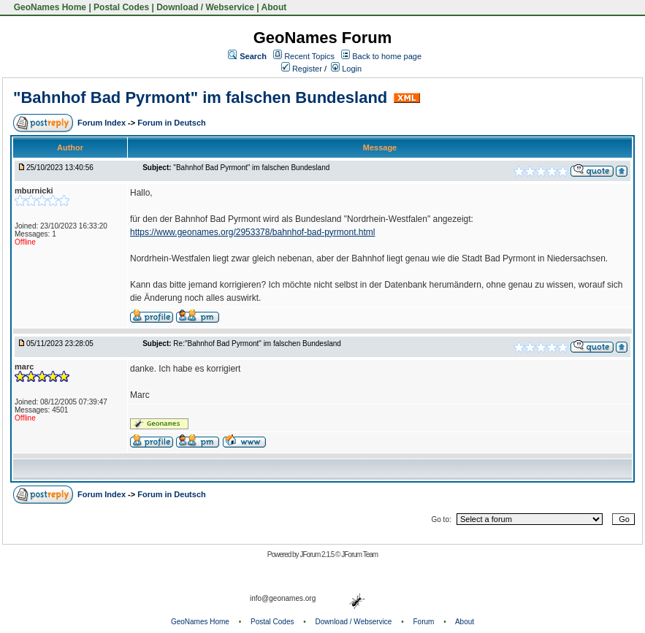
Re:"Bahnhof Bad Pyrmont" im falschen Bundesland (256, 343)
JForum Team (359, 554)
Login (346, 68)
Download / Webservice (205, 7)
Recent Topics (309, 56)
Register (301, 68)
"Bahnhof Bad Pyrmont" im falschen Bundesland (200, 97)
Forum (424, 622)
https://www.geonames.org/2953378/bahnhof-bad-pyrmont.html (252, 232)
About (274, 7)
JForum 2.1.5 (317, 554)
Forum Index (102, 122)
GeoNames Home (48, 7)
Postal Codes (121, 7)
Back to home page (386, 56)
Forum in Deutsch (171, 122)
